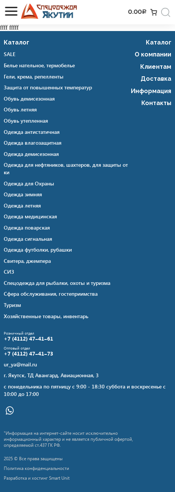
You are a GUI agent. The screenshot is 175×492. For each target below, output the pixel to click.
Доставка (156, 78)
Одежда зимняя (23, 194)
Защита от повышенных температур (48, 87)
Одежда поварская (27, 227)
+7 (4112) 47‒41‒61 (28, 339)
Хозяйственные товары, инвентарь (46, 316)
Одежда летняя (22, 205)
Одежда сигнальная (28, 238)
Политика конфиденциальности (36, 468)
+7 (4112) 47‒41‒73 (28, 354)
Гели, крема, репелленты (34, 76)
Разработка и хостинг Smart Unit (37, 478)
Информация (151, 91)
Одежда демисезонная (31, 153)
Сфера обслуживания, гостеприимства (51, 293)
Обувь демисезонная (29, 98)
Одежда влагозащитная (32, 142)
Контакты (156, 103)
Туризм (12, 304)
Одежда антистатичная (31, 131)
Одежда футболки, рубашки (38, 249)
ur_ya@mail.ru (20, 364)
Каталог (16, 42)
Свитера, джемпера (27, 260)
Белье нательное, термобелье (39, 65)
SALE (9, 54)
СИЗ (9, 271)
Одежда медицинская (30, 216)
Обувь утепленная (26, 120)
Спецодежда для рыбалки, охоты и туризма (57, 282)
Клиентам (155, 66)
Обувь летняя (20, 109)
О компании (153, 54)
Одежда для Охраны (29, 183)
